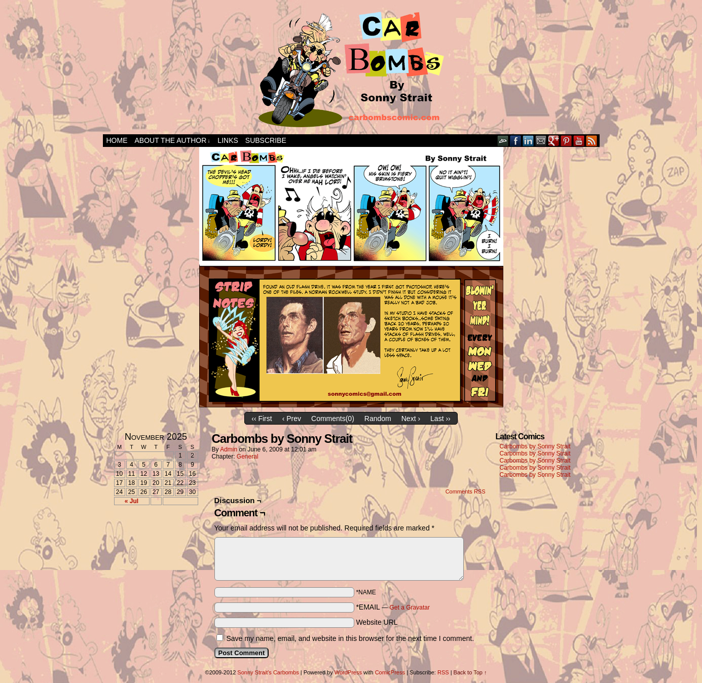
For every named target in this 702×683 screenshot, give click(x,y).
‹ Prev (291, 418)
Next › (410, 418)
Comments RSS (466, 491)
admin (228, 449)
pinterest (566, 140)
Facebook (515, 140)
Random (377, 418)
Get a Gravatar (410, 607)
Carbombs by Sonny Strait (535, 446)
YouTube (579, 140)
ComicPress (390, 672)
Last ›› (440, 418)
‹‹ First (261, 418)
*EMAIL (393, 607)
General (247, 456)
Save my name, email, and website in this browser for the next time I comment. (350, 638)
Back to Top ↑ (470, 672)
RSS (591, 140)
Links (227, 140)
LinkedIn (528, 140)
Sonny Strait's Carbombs (268, 672)
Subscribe (265, 140)
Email (541, 140)
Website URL (376, 622)
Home (117, 140)
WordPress (348, 672)
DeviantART (503, 140)
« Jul (131, 501)
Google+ (553, 140)
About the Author (172, 140)
